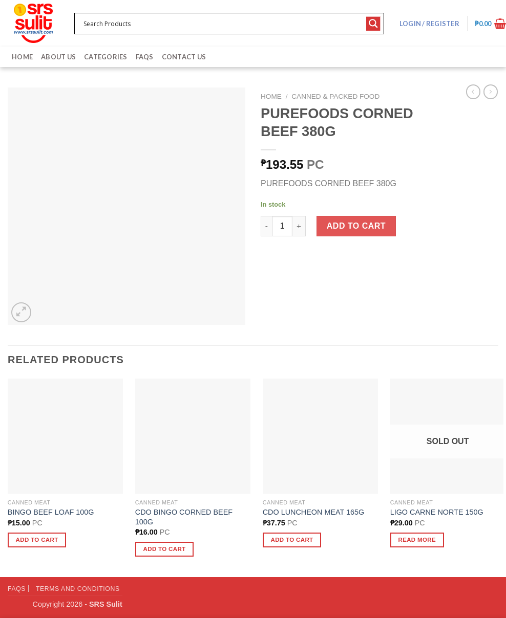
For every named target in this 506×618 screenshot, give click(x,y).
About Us (58, 57)
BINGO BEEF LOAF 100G (51, 512)
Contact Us (184, 57)
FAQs (145, 57)
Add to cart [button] (37, 540)
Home (22, 57)
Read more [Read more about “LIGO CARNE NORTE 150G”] (417, 540)
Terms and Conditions (78, 588)
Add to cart (356, 226)
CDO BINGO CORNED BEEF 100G (184, 517)
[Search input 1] (222, 23)
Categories (106, 57)
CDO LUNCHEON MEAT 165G (314, 512)
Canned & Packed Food (335, 96)
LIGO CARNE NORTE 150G (436, 512)
